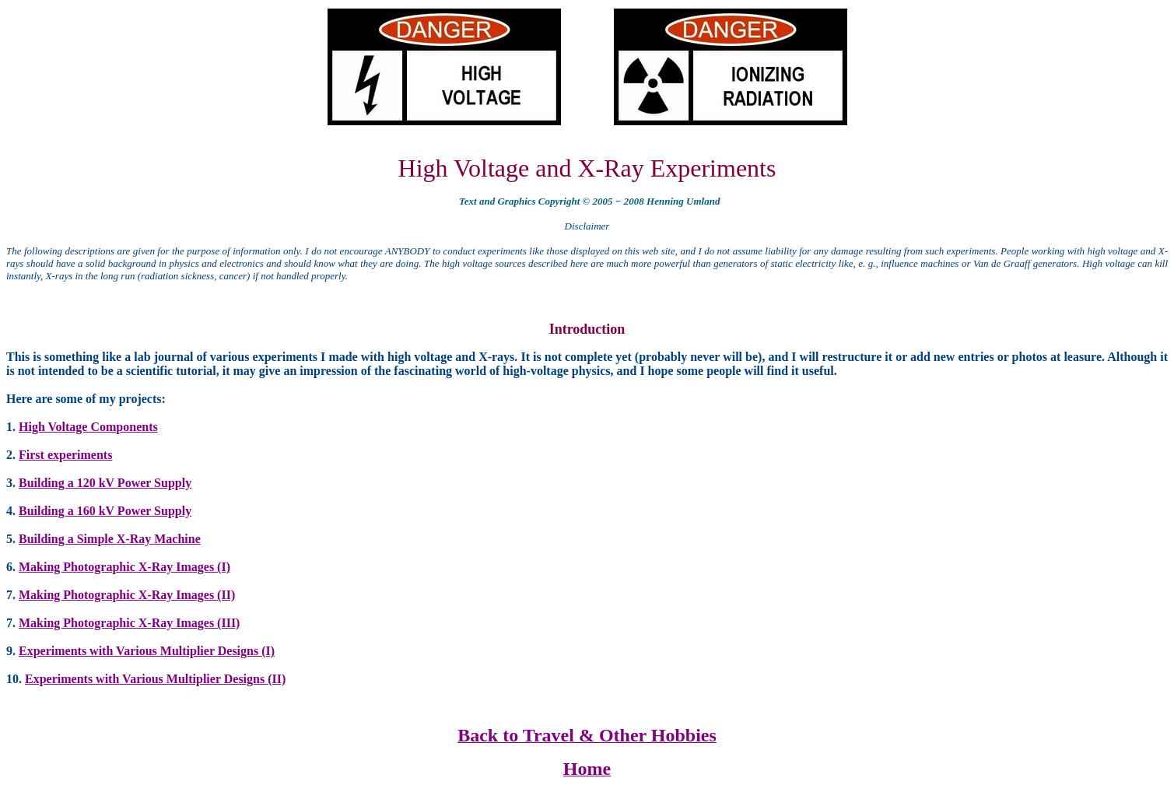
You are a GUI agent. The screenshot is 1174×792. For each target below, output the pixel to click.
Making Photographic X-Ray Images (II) (127, 594)
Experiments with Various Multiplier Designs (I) (147, 650)
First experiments (65, 454)
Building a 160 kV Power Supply (105, 510)
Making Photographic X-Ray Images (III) (129, 622)
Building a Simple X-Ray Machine (110, 538)
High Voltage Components (88, 426)
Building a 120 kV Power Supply (105, 482)
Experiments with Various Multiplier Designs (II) (155, 678)
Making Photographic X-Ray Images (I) (124, 566)
